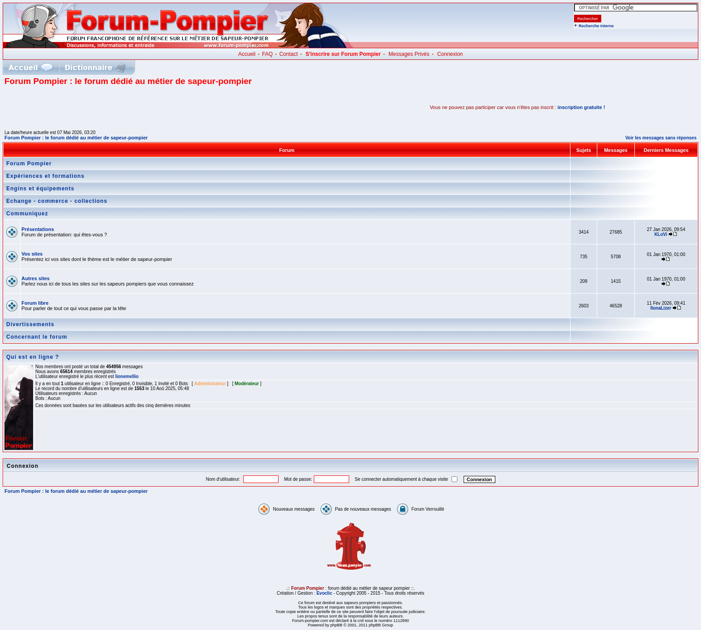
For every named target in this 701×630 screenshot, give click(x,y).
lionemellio (127, 376)
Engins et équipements (40, 188)
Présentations (37, 229)
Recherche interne (596, 26)
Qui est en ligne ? (32, 357)
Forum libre (35, 303)
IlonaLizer (660, 308)
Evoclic (324, 593)
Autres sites (35, 278)
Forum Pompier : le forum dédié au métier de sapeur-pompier (76, 137)
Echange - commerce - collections (56, 201)
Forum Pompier (29, 163)
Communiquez (27, 213)
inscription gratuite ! (581, 107)
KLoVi (661, 234)
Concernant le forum (36, 337)
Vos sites (32, 253)
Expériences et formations (45, 176)
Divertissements (30, 324)
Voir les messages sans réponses (661, 137)
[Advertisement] (109, 107)
